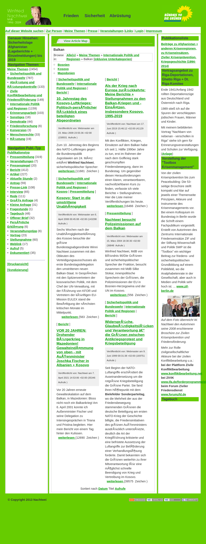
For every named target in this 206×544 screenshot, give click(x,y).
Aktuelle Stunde (21, 178)
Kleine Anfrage (20, 204)
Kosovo (63, 69)
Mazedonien (66, 73)
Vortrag (15, 235)
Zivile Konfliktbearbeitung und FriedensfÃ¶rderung (24, 95)
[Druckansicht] (17, 264)
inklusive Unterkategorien (112, 59)
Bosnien (64, 64)
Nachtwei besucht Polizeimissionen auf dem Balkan (123, 223)
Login (139, 31)
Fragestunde (19, 209)
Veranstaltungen (111, 31)
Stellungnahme (21, 239)
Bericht (15, 170)
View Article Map (76, 41)
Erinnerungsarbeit (23, 112)
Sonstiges (17, 117)
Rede (13, 196)
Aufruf (14, 248)
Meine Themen (74, 31)
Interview (16, 191)
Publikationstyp (18, 152)
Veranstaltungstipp (23, 231)
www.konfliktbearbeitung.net (181, 373)
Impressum (154, 31)
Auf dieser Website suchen (24, 31)
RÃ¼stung (17, 139)
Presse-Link (18, 187)
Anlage (167, 153)
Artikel (14, 174)
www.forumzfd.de (173, 394)
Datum (103, 488)
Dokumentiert (19, 252)
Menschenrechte (22, 134)
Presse (93, 31)
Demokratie (18, 121)
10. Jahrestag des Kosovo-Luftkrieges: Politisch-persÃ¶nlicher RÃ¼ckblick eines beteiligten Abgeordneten (76, 109)
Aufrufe (120, 488)
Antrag (15, 183)
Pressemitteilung (22, 157)
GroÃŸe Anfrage (21, 200)
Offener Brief (19, 218)
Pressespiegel (20, 165)
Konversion (18, 130)
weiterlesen (66, 171)
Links (129, 31)
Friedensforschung (23, 126)
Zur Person (54, 31)
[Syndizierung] (17, 270)
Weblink (16, 244)
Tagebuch (17, 213)
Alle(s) (71, 55)
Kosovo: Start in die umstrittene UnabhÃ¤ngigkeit (73, 202)
